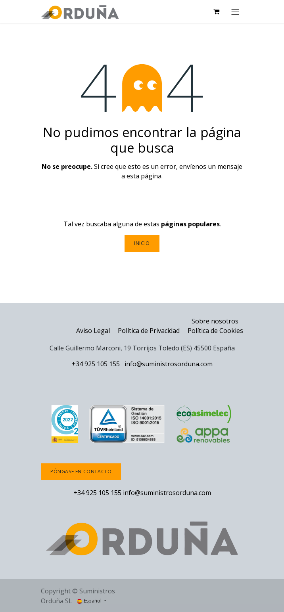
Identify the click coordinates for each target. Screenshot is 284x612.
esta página (144, 176)
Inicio (142, 243)
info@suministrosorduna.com (169, 364)
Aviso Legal (93, 330)
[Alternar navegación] (235, 11)
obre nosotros (216, 321)
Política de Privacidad (149, 330)
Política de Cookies (215, 330)
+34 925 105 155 (96, 364)
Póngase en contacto (80, 471)
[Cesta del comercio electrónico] (216, 11)
